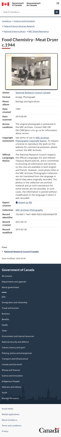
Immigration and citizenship (14, 302)
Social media (7, 408)
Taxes (4, 330)
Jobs (4, 296)
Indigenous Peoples (11, 381)
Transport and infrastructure (15, 358)
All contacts (7, 276)
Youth (4, 392)
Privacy (5, 431)
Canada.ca (6, 21)
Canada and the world (12, 364)
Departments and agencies (14, 281)
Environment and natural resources (18, 336)
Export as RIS (24, 202)
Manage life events (10, 398)
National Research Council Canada (33, 92)
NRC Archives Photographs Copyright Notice (32, 139)
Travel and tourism (10, 308)
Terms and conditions (11, 425)
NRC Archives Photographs (29, 210)
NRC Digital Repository (38, 31)
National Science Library (15, 31)
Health (5, 325)
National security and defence (15, 342)
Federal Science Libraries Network (19, 26)
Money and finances (11, 370)
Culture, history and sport (13, 347)
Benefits (5, 319)
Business (6, 313)
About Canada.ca (9, 420)
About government (10, 287)
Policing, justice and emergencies (17, 353)
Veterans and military (11, 387)
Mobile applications (10, 414)
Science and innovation (24, 21)
